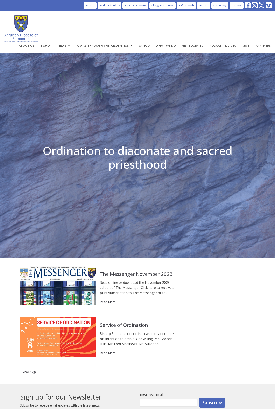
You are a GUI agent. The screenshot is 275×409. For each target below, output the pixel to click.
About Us (26, 45)
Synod (144, 45)
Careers (236, 5)
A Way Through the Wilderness (105, 45)
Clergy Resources (162, 5)
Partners (263, 45)
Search (90, 5)
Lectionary (219, 5)
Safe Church (186, 5)
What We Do (166, 45)
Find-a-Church (110, 5)
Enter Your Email (151, 394)
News (64, 45)
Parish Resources (135, 5)
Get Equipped (192, 45)
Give (246, 45)
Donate (203, 5)
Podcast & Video (223, 45)
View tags (30, 371)
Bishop (46, 45)
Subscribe (212, 402)
